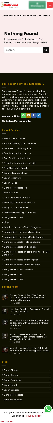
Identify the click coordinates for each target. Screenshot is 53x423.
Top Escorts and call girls (17, 158)
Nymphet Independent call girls (20, 163)
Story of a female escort (16, 207)
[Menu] (50, 5)
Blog (6, 222)
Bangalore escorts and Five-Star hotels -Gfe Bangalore (26, 253)
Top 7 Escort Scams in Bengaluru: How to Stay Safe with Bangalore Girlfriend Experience (30, 324)
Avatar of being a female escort (20, 143)
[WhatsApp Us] (23, 115)
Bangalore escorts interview (18, 269)
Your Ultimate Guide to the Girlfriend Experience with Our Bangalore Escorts (30, 351)
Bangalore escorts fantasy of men (22, 264)
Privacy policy (33, 415)
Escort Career (11, 375)
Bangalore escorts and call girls (20, 246)
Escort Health (11, 385)
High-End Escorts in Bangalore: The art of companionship (30, 312)
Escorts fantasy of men (16, 173)
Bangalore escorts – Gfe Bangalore (22, 242)
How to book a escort (15, 138)
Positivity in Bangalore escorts (19, 202)
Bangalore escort (13, 274)
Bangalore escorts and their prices (22, 259)
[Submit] (46, 50)
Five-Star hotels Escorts (16, 168)
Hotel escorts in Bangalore (17, 148)
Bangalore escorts (13, 217)
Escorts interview (12, 178)
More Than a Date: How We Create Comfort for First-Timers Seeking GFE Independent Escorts (30, 338)
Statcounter (7, 421)
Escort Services (11, 390)
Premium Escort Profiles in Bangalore (22, 227)
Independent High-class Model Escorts (24, 237)
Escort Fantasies (12, 380)
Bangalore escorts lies (15, 187)
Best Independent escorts (17, 153)
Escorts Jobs (10, 182)
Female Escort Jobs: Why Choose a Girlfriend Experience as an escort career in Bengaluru (30, 299)
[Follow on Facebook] (33, 115)
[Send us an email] (28, 115)
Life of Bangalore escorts (17, 197)
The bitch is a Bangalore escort (20, 212)
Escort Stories (11, 370)
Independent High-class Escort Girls (22, 232)
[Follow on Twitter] (38, 115)
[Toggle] (50, 370)
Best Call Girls (11, 192)
